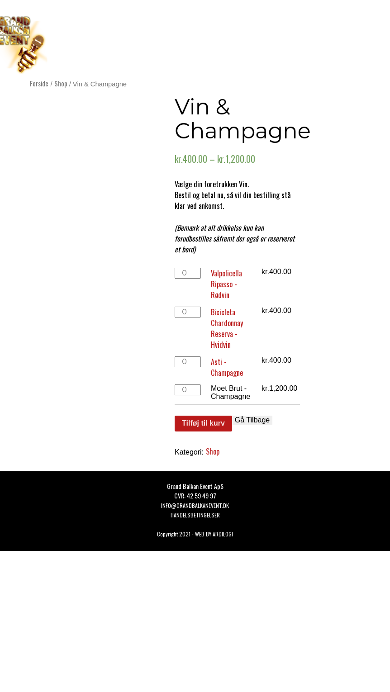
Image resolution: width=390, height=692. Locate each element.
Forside (39, 83)
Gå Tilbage (252, 420)
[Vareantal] (188, 273)
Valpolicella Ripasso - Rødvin (226, 284)
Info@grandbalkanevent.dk (195, 505)
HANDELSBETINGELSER (195, 515)
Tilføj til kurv (203, 423)
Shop (60, 83)
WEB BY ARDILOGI (214, 534)
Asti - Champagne (227, 367)
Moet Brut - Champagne (230, 392)
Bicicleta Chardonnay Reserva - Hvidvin (227, 328)
